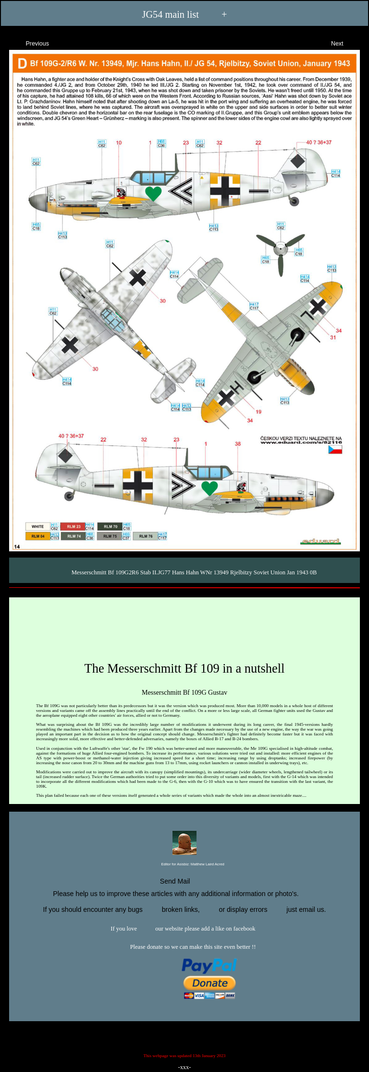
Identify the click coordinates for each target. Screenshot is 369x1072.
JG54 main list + (184, 14)
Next (345, 42)
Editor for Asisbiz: (184, 864)
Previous (29, 42)
